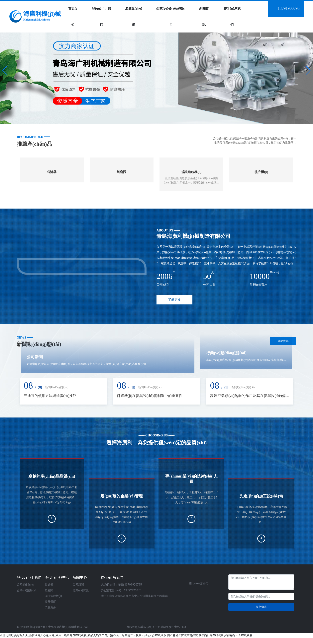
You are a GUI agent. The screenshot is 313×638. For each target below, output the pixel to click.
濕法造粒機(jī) (191, 172)
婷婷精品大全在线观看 (238, 635)
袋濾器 (51, 172)
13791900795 (289, 8)
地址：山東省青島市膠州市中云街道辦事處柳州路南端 (134, 596)
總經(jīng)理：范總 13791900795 (121, 584)
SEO (183, 627)
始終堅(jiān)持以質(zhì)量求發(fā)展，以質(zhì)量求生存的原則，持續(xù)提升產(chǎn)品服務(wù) (86, 364)
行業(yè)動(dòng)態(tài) (226, 353)
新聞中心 (80, 577)
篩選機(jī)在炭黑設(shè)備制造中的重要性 (149, 396)
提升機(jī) (261, 172)
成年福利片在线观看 (211, 635)
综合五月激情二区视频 (127, 635)
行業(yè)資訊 (81, 590)
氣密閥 (121, 172)
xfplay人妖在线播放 (154, 635)
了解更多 (50, 607)
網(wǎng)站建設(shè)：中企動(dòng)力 (150, 627)
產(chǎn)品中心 (57, 577)
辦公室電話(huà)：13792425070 (121, 590)
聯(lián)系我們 (112, 577)
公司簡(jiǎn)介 (25, 584)
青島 (177, 627)
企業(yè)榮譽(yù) (27, 590)
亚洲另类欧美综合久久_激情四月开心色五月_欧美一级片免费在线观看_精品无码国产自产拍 (56, 635)
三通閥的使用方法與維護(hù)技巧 (50, 396)
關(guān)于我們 (29, 577)
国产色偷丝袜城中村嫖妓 (182, 635)
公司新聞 (35, 357)
